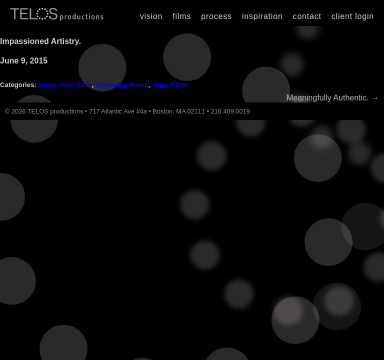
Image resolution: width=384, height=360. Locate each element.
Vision (151, 16)
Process (216, 16)
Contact (307, 16)
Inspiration (262, 16)
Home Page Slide (65, 84)
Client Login (353, 16)
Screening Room (122, 84)
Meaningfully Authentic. (332, 98)
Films (181, 16)
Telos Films (170, 84)
